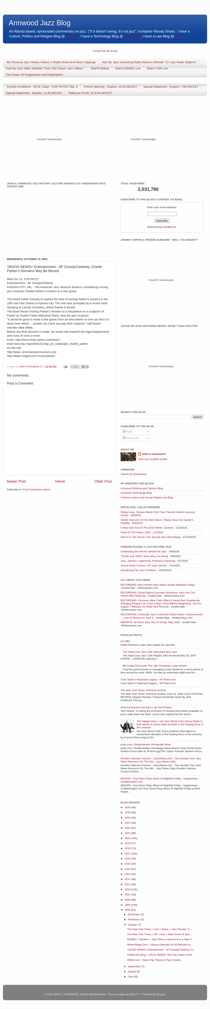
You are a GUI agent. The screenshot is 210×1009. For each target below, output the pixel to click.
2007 (128, 894)
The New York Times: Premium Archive (143, 690)
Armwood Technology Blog (136, 492)
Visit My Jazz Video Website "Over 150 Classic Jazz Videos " (45, 68)
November (134, 919)
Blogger (160, 994)
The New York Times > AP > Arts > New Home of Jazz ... (160, 934)
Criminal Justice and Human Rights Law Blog (147, 497)
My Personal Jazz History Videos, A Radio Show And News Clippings (51, 62)
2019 (128, 843)
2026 (128, 807)
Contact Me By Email (105, 51)
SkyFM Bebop (100, 68)
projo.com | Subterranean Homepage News (146, 744)
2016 (128, 858)
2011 (128, 884)
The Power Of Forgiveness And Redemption (34, 74)
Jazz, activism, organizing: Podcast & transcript (148, 560)
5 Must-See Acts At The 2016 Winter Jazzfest (147, 527)
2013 (128, 874)
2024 (128, 817)
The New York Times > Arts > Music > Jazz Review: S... (159, 929)
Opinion (72, 36)
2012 (128, 879)
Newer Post (16, 481)
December (134, 914)
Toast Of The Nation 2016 (135, 532)
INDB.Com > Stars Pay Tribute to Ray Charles (154, 960)
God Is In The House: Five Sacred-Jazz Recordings (150, 537)
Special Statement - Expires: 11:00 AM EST (34, 93)
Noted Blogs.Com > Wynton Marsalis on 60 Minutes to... (159, 944)
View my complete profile (152, 459)
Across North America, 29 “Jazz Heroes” (144, 565)
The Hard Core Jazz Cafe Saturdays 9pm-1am (150, 651)
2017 (128, 853)
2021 (128, 833)
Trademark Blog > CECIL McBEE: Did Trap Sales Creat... (160, 954)
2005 (128, 904)
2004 (128, 909)
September (134, 966)
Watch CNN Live (157, 68)
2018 (128, 848)
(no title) (125, 641)
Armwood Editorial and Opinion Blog (142, 488)
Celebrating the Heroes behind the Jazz (144, 551)
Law (178, 36)
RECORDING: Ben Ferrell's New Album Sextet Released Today (157, 584)
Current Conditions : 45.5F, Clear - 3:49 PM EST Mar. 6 (42, 86)
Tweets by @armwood (134, 474)
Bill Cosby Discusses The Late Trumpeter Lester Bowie (154, 665)
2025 (128, 812)
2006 (128, 899)
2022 (128, 827)
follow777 (134, 994)
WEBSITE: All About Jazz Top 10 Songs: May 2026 (150, 622)
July (130, 976)
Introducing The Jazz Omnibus (138, 570)
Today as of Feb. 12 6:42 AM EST (90, 93)
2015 (128, 863)
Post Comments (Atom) (36, 489)
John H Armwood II (154, 454)
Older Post (103, 481)
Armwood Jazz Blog (40, 23)
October (133, 924)
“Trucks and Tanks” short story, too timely (144, 556)
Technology (132, 36)
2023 (128, 822)
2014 (128, 869)
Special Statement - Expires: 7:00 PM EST (170, 86)
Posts (128, 431)
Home (60, 481)
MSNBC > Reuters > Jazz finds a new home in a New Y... (160, 939)
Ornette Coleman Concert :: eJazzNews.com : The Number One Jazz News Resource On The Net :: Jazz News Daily (161, 760)
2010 (128, 889)
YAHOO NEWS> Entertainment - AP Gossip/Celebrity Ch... (161, 949)
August (132, 971)
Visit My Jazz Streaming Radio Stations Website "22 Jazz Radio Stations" (149, 62)
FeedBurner (169, 226)
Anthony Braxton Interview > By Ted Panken (146, 707)
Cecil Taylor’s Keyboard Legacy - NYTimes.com (148, 679)
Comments (131, 438)
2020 (128, 838)
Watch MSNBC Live (128, 68)
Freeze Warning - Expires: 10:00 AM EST (110, 86)
